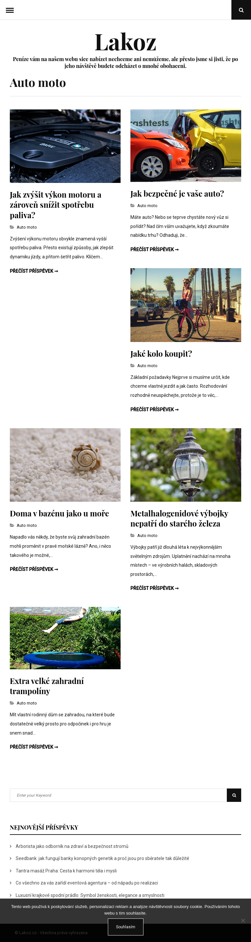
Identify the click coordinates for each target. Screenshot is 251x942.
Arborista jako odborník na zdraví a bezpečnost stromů (72, 846)
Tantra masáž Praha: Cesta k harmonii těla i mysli (66, 870)
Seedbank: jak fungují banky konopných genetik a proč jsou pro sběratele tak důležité (102, 858)
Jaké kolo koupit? (161, 353)
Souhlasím (125, 927)
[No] (243, 920)
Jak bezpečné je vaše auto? (177, 193)
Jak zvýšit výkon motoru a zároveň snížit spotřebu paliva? (55, 204)
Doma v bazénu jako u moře (59, 513)
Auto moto (27, 227)
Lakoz (125, 40)
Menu (10, 10)
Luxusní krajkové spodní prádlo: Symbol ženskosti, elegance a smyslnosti (90, 895)
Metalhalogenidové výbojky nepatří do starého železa (179, 518)
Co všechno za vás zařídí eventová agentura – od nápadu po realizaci (87, 882)
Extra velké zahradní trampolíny (47, 685)
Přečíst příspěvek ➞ (34, 271)
